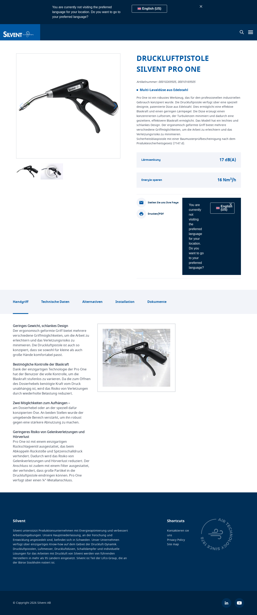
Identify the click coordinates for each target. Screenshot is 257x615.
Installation (125, 301)
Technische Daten (55, 301)
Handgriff (20, 301)
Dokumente (156, 301)
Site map (173, 544)
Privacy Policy (176, 540)
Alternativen (92, 301)
